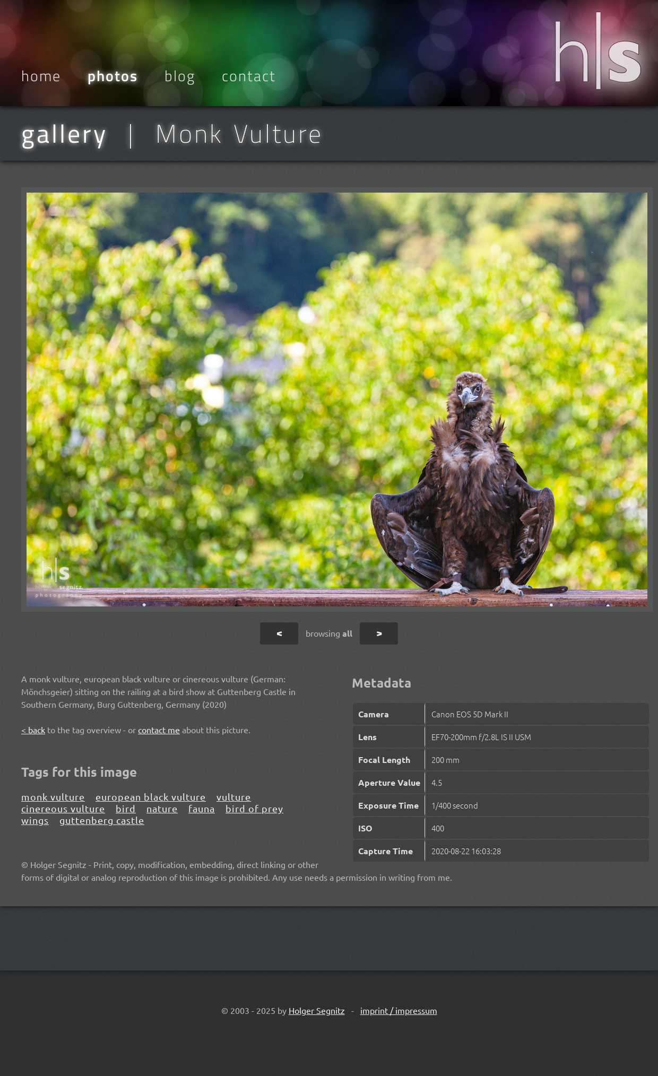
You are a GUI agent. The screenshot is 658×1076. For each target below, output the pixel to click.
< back (33, 729)
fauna (201, 808)
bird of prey (254, 808)
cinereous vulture (63, 808)
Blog (179, 75)
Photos (113, 75)
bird (126, 808)
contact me (159, 729)
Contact (249, 75)
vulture (234, 796)
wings (35, 820)
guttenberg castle (101, 820)
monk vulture (53, 796)
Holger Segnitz (317, 1010)
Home (41, 75)
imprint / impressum (398, 1010)
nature (162, 808)
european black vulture (151, 796)
